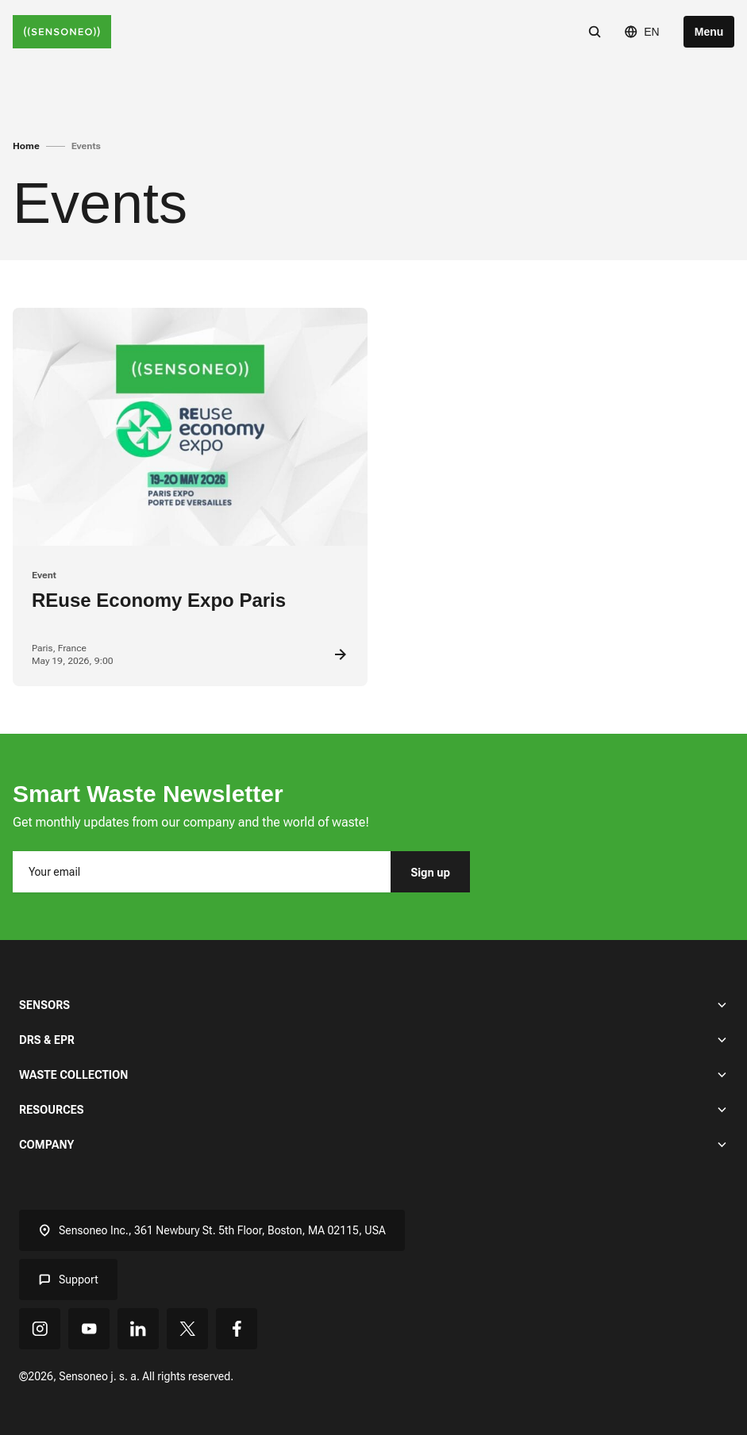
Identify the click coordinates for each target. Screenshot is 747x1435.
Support (68, 1279)
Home (26, 146)
